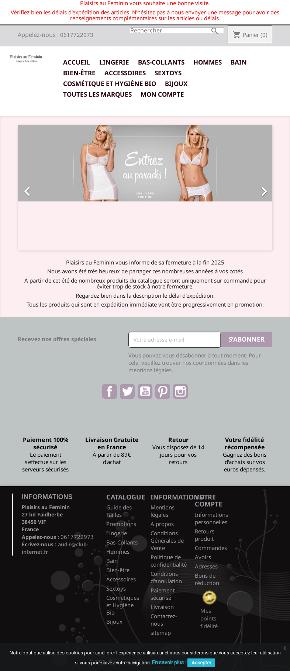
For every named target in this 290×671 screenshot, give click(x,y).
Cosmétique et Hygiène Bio (109, 83)
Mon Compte (162, 94)
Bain (239, 62)
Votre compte (208, 500)
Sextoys (168, 73)
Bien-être (79, 73)
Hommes (207, 62)
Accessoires (125, 73)
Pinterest (162, 391)
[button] (37, 187)
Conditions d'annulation (166, 577)
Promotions (121, 524)
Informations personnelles (211, 518)
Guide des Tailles (119, 511)
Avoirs (203, 557)
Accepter (201, 662)
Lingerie (114, 62)
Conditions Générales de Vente (167, 540)
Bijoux (176, 83)
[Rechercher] (177, 30)
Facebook (109, 391)
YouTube (145, 391)
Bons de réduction (207, 579)
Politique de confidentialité (169, 560)
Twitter (127, 391)
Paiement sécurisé (163, 594)
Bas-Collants (161, 62)
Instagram (180, 391)
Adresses (206, 566)
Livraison (162, 607)
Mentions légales (163, 511)
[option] (145, 187)
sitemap (161, 632)
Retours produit (204, 535)
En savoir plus (168, 662)
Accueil (76, 62)
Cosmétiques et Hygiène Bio (122, 605)
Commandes (211, 547)
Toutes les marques (97, 94)
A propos (162, 524)
